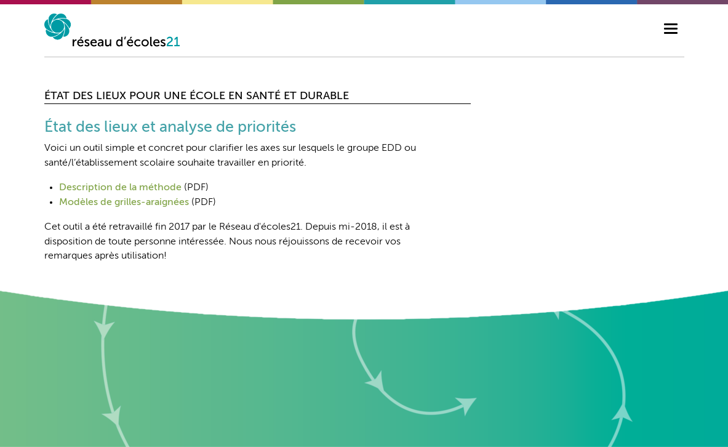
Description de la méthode (120, 188)
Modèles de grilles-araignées (124, 202)
